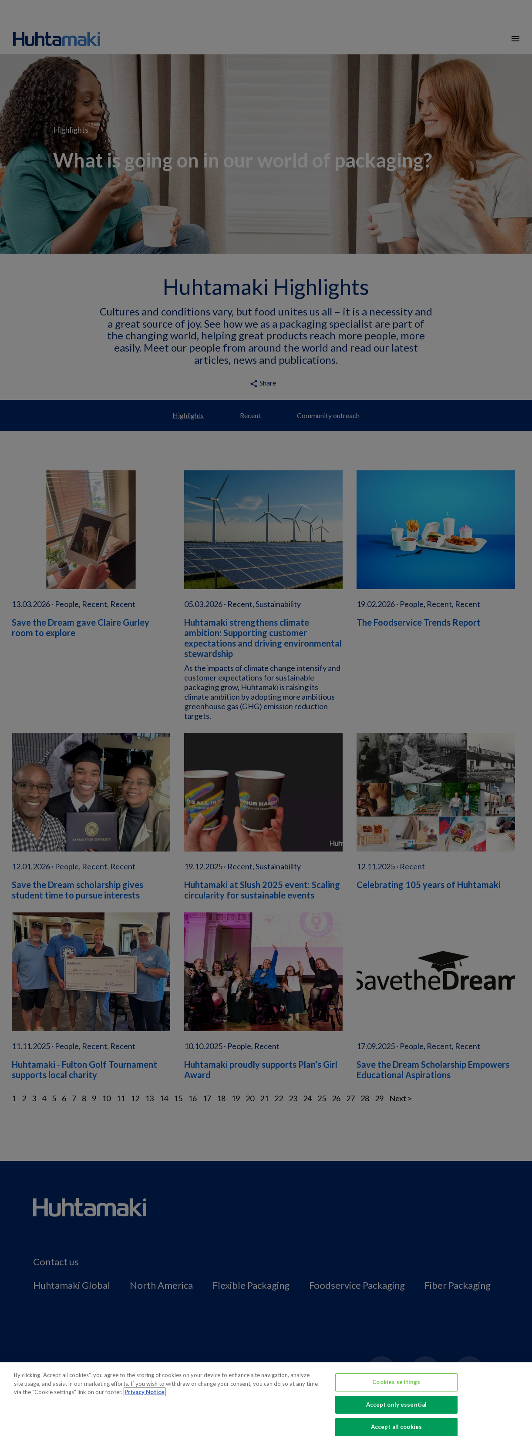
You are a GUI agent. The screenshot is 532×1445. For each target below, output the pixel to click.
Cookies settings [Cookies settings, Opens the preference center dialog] (396, 1381)
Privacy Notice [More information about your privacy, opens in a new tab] (145, 1391)
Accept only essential (396, 1404)
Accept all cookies (396, 1426)
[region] (266, 1403)
